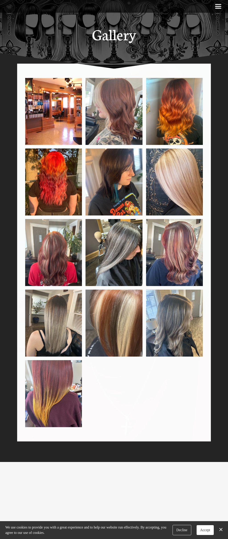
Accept (205, 530)
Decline (181, 530)
